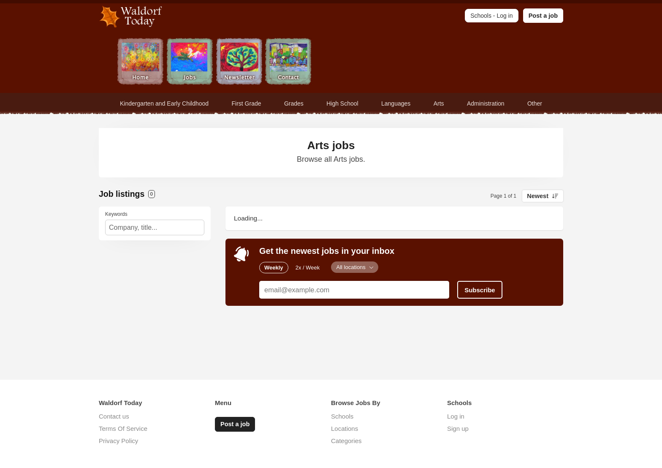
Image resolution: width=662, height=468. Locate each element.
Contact (288, 62)
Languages (395, 103)
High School (342, 103)
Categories (346, 440)
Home (140, 62)
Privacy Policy (118, 440)
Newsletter (239, 62)
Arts (439, 103)
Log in (455, 416)
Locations (344, 428)
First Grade (246, 103)
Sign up (458, 428)
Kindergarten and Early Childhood (164, 103)
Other (534, 103)
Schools (342, 416)
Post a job (543, 15)
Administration (486, 103)
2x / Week (308, 267)
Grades (294, 103)
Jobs (189, 62)
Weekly (273, 267)
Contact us (114, 416)
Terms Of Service (123, 428)
